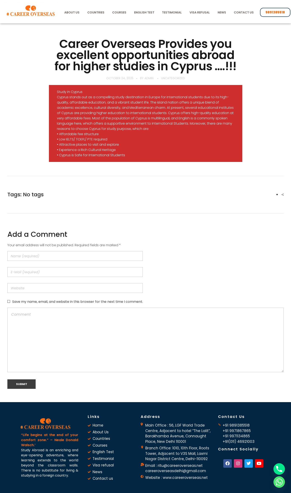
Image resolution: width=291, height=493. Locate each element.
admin (149, 78)
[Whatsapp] (279, 482)
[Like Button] (277, 194)
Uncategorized (173, 78)
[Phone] (279, 469)
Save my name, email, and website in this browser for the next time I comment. (77, 301)
